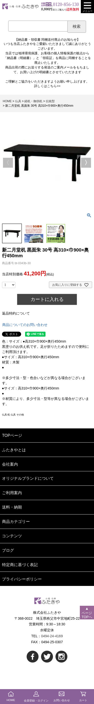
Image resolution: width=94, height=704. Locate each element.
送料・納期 (12, 507)
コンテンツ (12, 536)
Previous (8, 163)
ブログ (8, 550)
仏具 (18, 101)
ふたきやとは (14, 450)
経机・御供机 (33, 101)
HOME (7, 101)
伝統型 (50, 101)
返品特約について (16, 313)
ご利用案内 (12, 492)
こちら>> (53, 86)
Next (86, 163)
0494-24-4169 (52, 636)
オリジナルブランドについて (28, 478)
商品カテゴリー (16, 521)
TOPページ (12, 435)
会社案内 (10, 464)
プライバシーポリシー (22, 579)
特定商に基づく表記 (20, 564)
